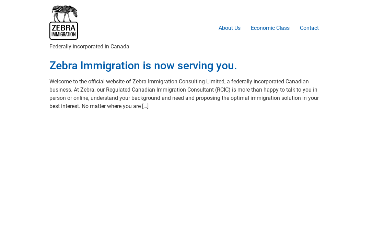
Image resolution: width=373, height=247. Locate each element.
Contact (309, 28)
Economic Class (270, 28)
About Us (230, 28)
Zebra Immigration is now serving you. (143, 65)
